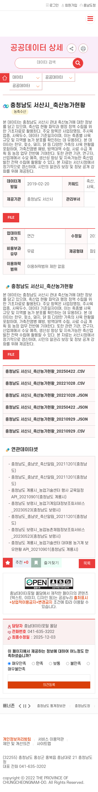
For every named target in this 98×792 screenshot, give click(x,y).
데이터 (17, 77)
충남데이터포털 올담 (26, 725)
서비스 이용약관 (51, 739)
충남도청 (89, 6)
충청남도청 (82, 706)
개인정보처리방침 (17, 739)
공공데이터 (54, 77)
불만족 (75, 664)
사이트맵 (44, 744)
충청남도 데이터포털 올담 (26, 28)
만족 (39, 664)
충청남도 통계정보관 (51, 706)
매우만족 (19, 664)
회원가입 (71, 6)
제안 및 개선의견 (16, 744)
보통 (56, 664)
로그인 (54, 6)
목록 (86, 563)
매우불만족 (16, 669)
